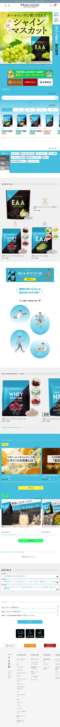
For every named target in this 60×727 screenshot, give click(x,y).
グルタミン (20, 670)
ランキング (34, 680)
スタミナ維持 (52, 153)
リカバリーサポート (41, 153)
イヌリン (19, 705)
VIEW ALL (34, 488)
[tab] (3, 137)
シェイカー (20, 708)
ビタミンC (20, 702)
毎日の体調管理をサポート (19, 161)
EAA (18, 664)
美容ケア (45, 157)
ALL (7, 109)
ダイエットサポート (33, 161)
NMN (18, 699)
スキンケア (53, 109)
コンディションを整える (18, 157)
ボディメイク (15, 153)
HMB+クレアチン (21, 673)
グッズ (41, 109)
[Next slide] (50, 62)
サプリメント (29, 109)
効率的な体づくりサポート (34, 157)
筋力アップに (35, 659)
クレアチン (20, 667)
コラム (57, 672)
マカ (18, 692)
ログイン (46, 664)
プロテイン (18, 109)
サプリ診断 (34, 677)
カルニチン (20, 684)
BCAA (18, 676)
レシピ (57, 675)
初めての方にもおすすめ (27, 153)
